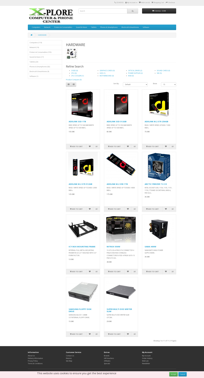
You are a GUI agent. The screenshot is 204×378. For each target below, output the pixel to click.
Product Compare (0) (73, 80)
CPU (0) (73, 73)
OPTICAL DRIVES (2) (135, 70)
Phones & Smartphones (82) (40, 67)
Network (47, 27)
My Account (146, 356)
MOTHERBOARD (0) (107, 76)
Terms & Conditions (35, 363)
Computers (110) (36, 42)
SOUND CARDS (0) (163, 70)
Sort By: (116, 83)
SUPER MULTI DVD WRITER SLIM (119, 310)
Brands (106, 356)
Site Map (69, 361)
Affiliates (107, 361)
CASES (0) (74, 70)
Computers (36, 27)
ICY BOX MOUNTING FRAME (82, 246)
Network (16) (34, 47)
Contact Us (70, 356)
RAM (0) (131, 76)
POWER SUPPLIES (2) (135, 73)
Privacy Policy (33, 361)
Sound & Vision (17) (37, 57)
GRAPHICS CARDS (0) (107, 70)
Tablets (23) (34, 62)
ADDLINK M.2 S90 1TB (117, 184)
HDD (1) (102, 73)
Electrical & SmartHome (130, 27)
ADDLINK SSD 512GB (116, 121)
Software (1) (34, 76)
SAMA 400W (150, 246)
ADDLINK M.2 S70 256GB (156, 121)
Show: (155, 83)
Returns (69, 358)
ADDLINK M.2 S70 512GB (80, 184)
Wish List (145, 361)
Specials (107, 363)
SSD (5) (159, 73)
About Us (31, 356)
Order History (147, 358)
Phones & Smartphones (109, 27)
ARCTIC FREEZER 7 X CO (156, 184)
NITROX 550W (113, 246)
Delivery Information (35, 358)
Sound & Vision (81, 27)
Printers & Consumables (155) (40, 52)
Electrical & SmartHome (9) (39, 71)
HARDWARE (42, 35)
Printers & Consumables (63, 27)
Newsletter (146, 363)
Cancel (182, 374)
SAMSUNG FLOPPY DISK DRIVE (80, 310)
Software (146, 27)
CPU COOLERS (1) (77, 76)
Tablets (93, 27)
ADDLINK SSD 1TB (77, 121)
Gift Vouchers (109, 358)
